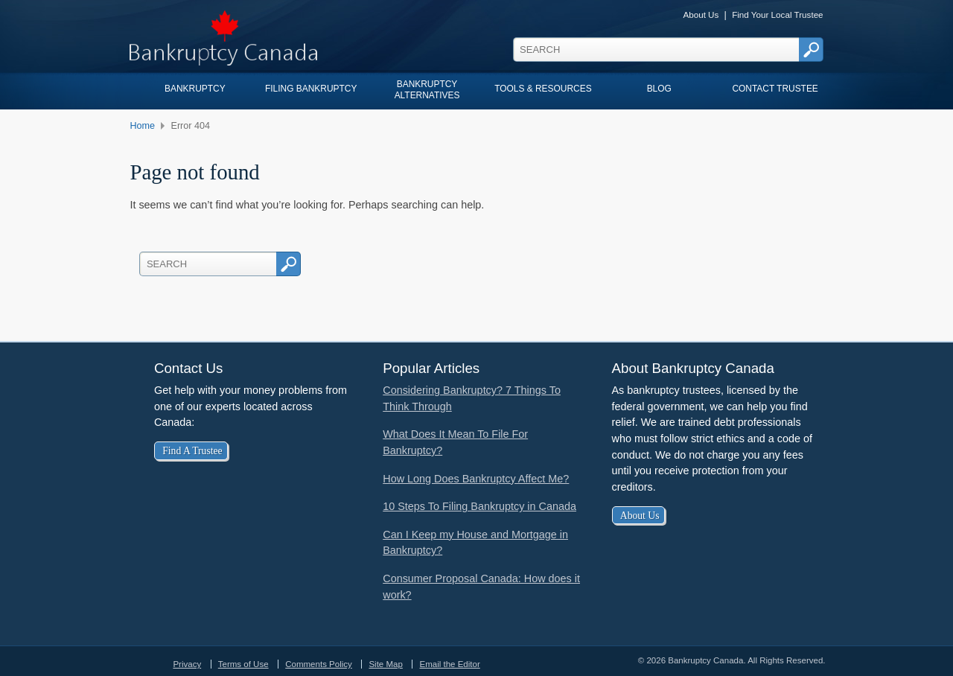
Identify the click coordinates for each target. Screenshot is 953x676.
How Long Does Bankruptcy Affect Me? (476, 479)
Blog (659, 88)
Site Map (385, 664)
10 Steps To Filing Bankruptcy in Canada (479, 506)
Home (142, 126)
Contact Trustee (774, 88)
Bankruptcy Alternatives (427, 89)
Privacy (187, 664)
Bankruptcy (195, 88)
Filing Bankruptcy (311, 88)
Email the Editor (449, 664)
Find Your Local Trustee (777, 14)
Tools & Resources (542, 88)
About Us (700, 14)
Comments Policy (318, 664)
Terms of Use (243, 664)
